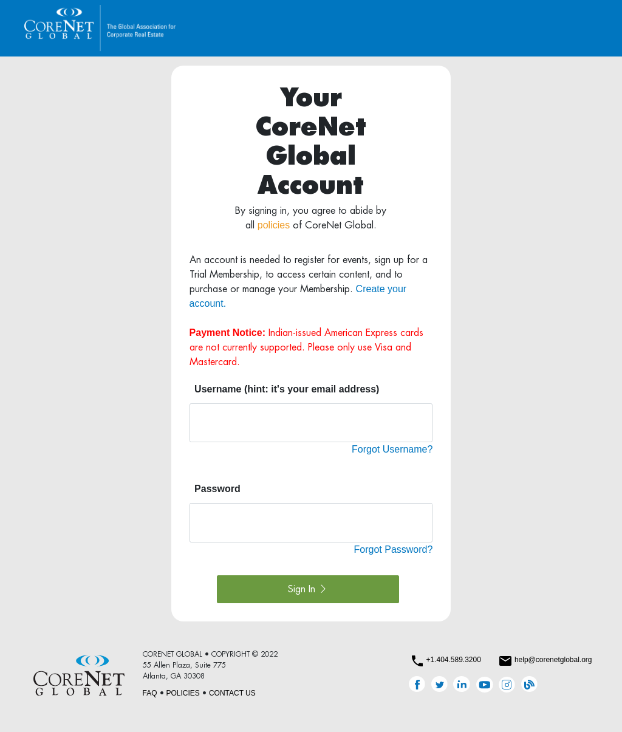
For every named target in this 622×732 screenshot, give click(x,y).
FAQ (150, 693)
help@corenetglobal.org (553, 659)
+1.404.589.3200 (453, 659)
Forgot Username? (392, 449)
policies (274, 225)
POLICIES (183, 693)
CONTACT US (232, 693)
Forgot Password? (393, 549)
